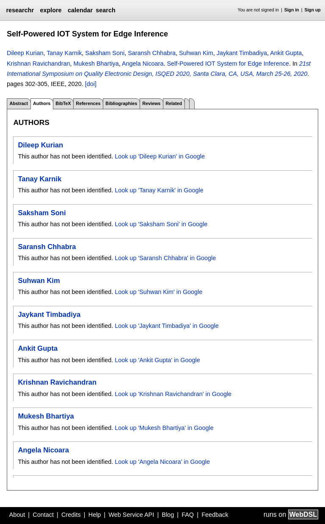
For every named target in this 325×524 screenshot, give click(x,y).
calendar (80, 10)
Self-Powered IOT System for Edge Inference (228, 63)
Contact (43, 514)
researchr (20, 10)
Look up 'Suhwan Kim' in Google (158, 291)
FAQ (188, 514)
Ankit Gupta (286, 53)
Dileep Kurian (25, 53)
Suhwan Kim (196, 53)
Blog (168, 514)
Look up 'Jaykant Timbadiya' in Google (166, 325)
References (88, 103)
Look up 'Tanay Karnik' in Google (159, 190)
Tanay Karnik (64, 53)
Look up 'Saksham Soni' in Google (161, 224)
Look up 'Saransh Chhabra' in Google (165, 258)
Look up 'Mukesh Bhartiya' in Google (164, 427)
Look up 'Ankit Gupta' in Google (157, 360)
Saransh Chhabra (152, 53)
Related (173, 103)
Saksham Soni (104, 53)
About (17, 514)
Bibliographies (121, 103)
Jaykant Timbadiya (242, 53)
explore (50, 10)
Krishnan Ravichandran (38, 63)
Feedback (214, 514)
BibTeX (63, 103)
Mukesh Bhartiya (96, 63)
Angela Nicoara (142, 63)
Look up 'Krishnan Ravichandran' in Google (173, 394)
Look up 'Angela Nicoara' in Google (162, 461)
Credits (71, 514)
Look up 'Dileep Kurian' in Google (160, 156)
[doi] (90, 83)
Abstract (18, 103)
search (105, 10)
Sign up (313, 10)
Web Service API (131, 514)
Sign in (291, 10)
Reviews (151, 103)
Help (94, 514)
